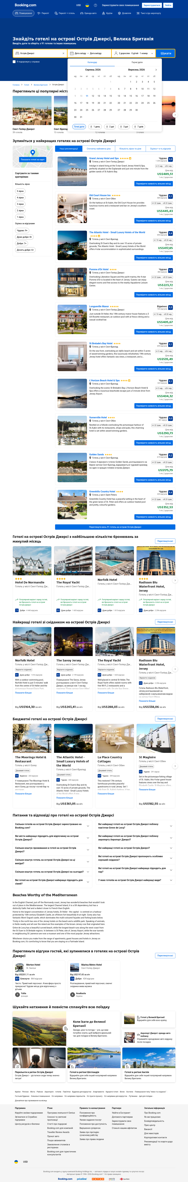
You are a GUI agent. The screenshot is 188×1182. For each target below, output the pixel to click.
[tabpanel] (115, 99)
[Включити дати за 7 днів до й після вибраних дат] (138, 126)
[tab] (92, 62)
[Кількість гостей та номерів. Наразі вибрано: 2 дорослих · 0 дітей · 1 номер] (133, 53)
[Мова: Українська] (87, 5)
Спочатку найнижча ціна (98, 149)
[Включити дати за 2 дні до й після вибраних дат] (110, 126)
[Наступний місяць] (156, 69)
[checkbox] (111, 82)
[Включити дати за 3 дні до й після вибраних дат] (124, 126)
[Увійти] (168, 5)
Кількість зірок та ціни (130, 149)
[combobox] (40, 53)
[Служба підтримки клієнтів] (95, 5)
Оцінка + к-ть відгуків (160, 149)
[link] (32, 191)
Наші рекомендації (69, 149)
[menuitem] (23, 13)
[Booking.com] (25, 5)
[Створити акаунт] (152, 5)
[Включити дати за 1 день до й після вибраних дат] (95, 126)
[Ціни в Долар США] (79, 5)
